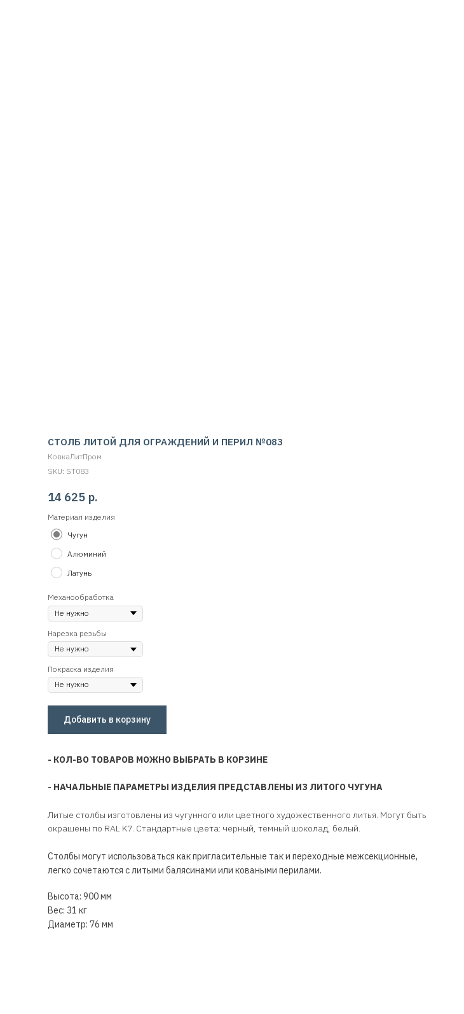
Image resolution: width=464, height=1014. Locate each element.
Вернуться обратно (56, 18)
